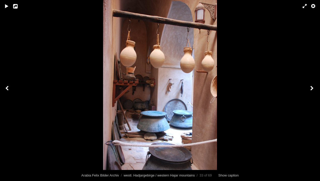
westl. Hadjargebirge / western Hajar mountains (159, 175)
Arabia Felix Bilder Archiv (100, 175)
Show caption (228, 175)
